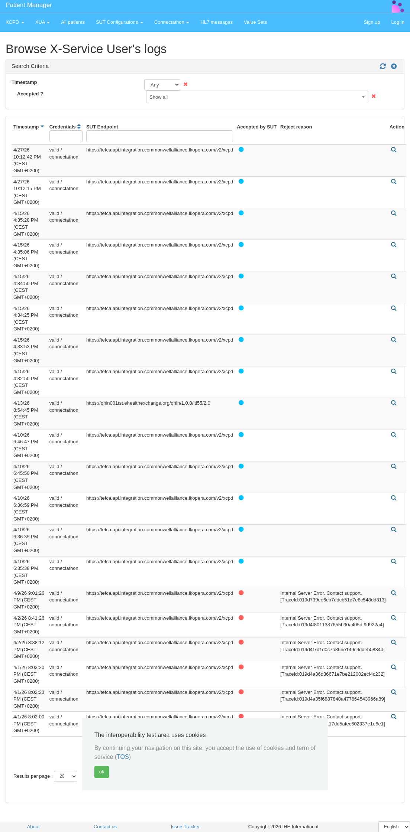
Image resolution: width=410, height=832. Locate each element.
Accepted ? (30, 94)
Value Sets (255, 22)
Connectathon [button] (172, 22)
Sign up (372, 22)
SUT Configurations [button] (119, 22)
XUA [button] (42, 22)
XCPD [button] (15, 22)
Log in (397, 22)
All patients (73, 22)
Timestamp (24, 82)
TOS (123, 757)
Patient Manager (29, 5)
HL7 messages (216, 22)
